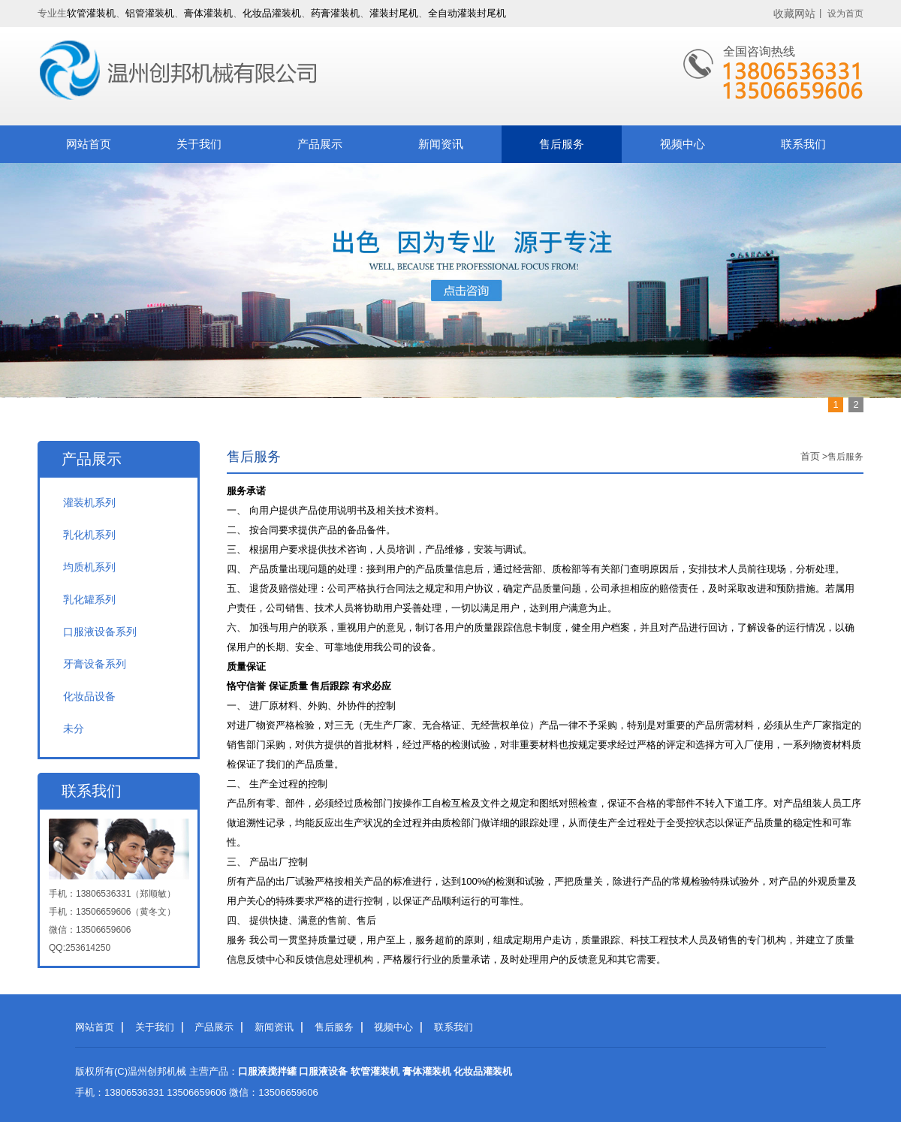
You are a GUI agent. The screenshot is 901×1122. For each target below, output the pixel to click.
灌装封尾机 (393, 13)
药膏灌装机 (335, 13)
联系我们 (803, 143)
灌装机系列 (89, 502)
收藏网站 (794, 14)
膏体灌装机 (208, 13)
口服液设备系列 (100, 632)
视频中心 (682, 143)
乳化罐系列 (89, 599)
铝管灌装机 (149, 13)
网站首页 (88, 143)
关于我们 (198, 143)
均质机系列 (89, 567)
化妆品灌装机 (272, 13)
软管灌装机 (91, 13)
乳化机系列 (89, 535)
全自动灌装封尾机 (467, 13)
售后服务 (561, 143)
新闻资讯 (440, 143)
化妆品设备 (89, 696)
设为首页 (845, 13)
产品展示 (319, 143)
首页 (810, 456)
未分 (73, 728)
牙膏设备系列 (94, 664)
